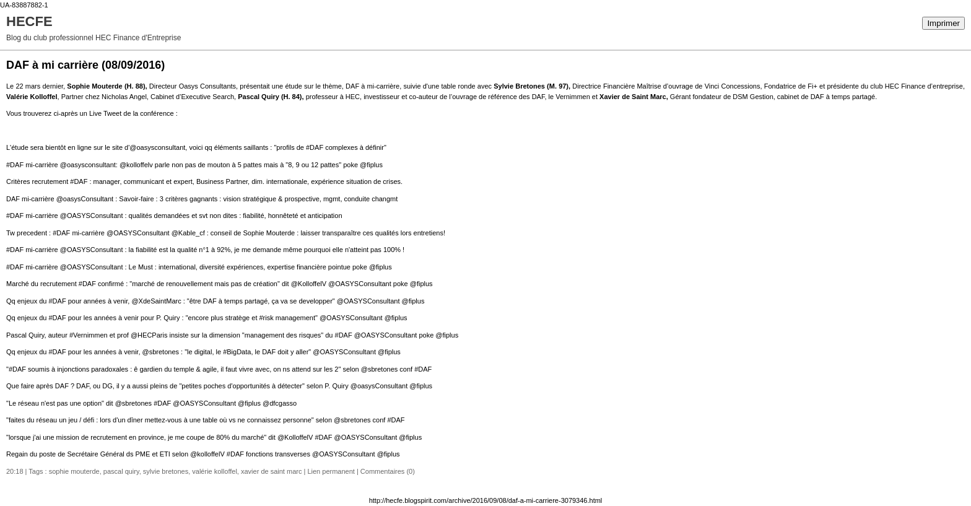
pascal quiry (121, 471)
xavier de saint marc (271, 471)
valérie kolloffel (214, 471)
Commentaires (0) (387, 471)
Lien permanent (330, 471)
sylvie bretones (165, 471)
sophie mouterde (74, 471)
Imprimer (943, 23)
